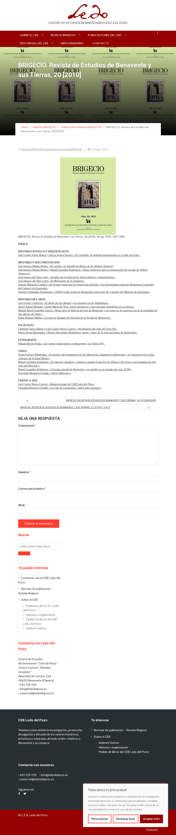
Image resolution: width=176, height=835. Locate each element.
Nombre (24, 472)
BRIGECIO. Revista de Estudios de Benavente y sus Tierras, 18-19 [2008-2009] (111, 400)
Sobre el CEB (29, 35)
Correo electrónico (32, 488)
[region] (125, 805)
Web (21, 505)
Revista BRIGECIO (63, 35)
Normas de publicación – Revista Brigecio (120, 730)
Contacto (100, 43)
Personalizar (99, 818)
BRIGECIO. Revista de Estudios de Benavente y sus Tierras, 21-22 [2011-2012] (65, 407)
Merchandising (72, 43)
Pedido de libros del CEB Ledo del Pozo (124, 752)
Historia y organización (40, 615)
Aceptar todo (151, 818)
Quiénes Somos (36, 628)
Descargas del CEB (34, 43)
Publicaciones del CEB (104, 35)
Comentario (27, 425)
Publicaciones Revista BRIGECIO (62, 149)
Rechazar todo (125, 818)
